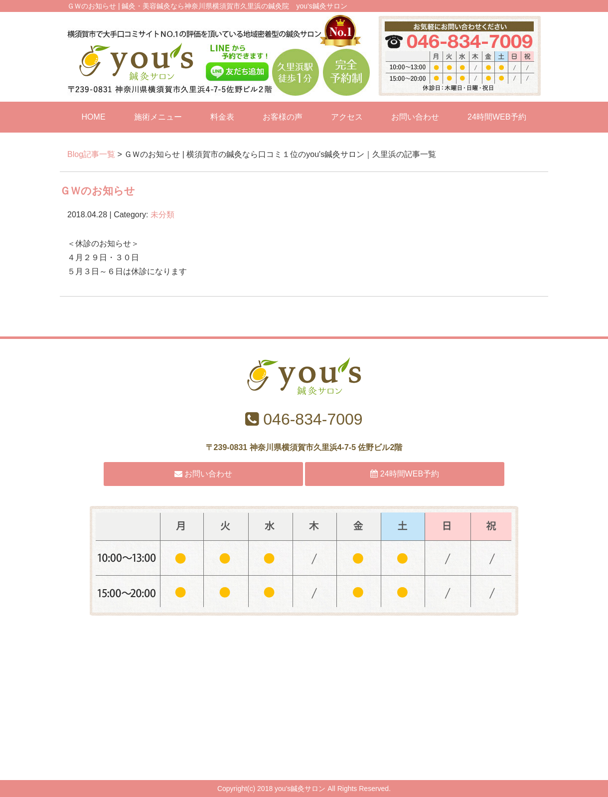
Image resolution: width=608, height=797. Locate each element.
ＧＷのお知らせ (97, 190)
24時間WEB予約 (496, 117)
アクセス (347, 117)
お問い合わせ (415, 117)
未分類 (162, 214)
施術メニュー (158, 117)
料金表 (222, 117)
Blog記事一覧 (91, 154)
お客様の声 (283, 117)
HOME (94, 117)
